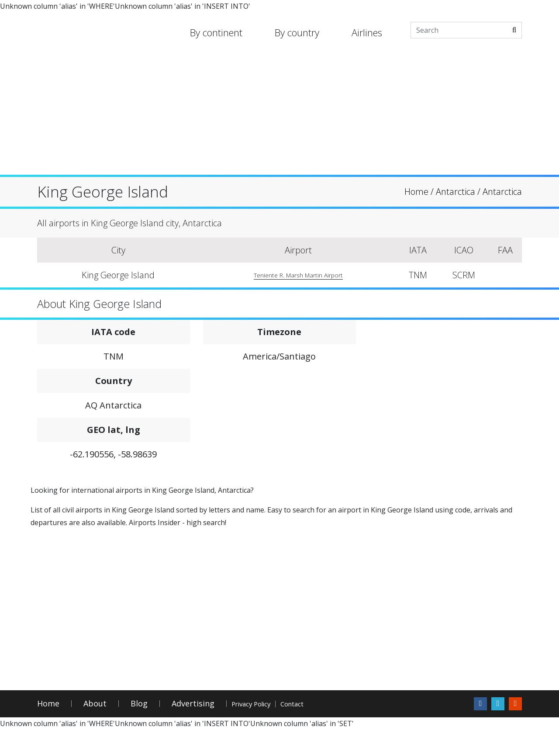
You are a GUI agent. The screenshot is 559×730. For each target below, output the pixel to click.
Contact (328, 704)
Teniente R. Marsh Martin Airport (295, 275)
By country (297, 32)
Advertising (193, 704)
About (95, 704)
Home (48, 704)
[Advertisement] (279, 113)
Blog (139, 704)
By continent (216, 32)
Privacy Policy (263, 704)
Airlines (367, 32)
